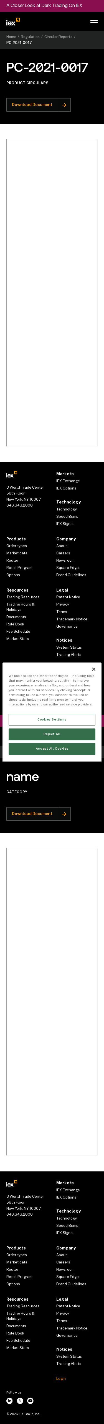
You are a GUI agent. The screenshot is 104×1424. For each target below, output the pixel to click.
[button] (94, 21)
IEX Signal (65, 523)
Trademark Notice (71, 619)
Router (12, 560)
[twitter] (20, 1400)
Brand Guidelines (71, 575)
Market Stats (17, 638)
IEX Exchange (68, 481)
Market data (16, 553)
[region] (51, 712)
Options (13, 575)
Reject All (52, 734)
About (61, 545)
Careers (63, 553)
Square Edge (67, 567)
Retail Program (19, 567)
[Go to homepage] (13, 21)
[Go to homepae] (11, 474)
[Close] (94, 669)
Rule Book (15, 624)
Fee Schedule (18, 631)
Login (61, 1378)
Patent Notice (68, 597)
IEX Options (66, 488)
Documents (16, 617)
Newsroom (65, 560)
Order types (16, 545)
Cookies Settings (52, 719)
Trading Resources (22, 597)
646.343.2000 (19, 505)
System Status (69, 647)
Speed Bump (67, 516)
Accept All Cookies (52, 748)
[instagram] (9, 1400)
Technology (66, 509)
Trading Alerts (68, 654)
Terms (61, 611)
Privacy (62, 604)
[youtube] (30, 1400)
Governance (67, 626)
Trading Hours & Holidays (20, 607)
